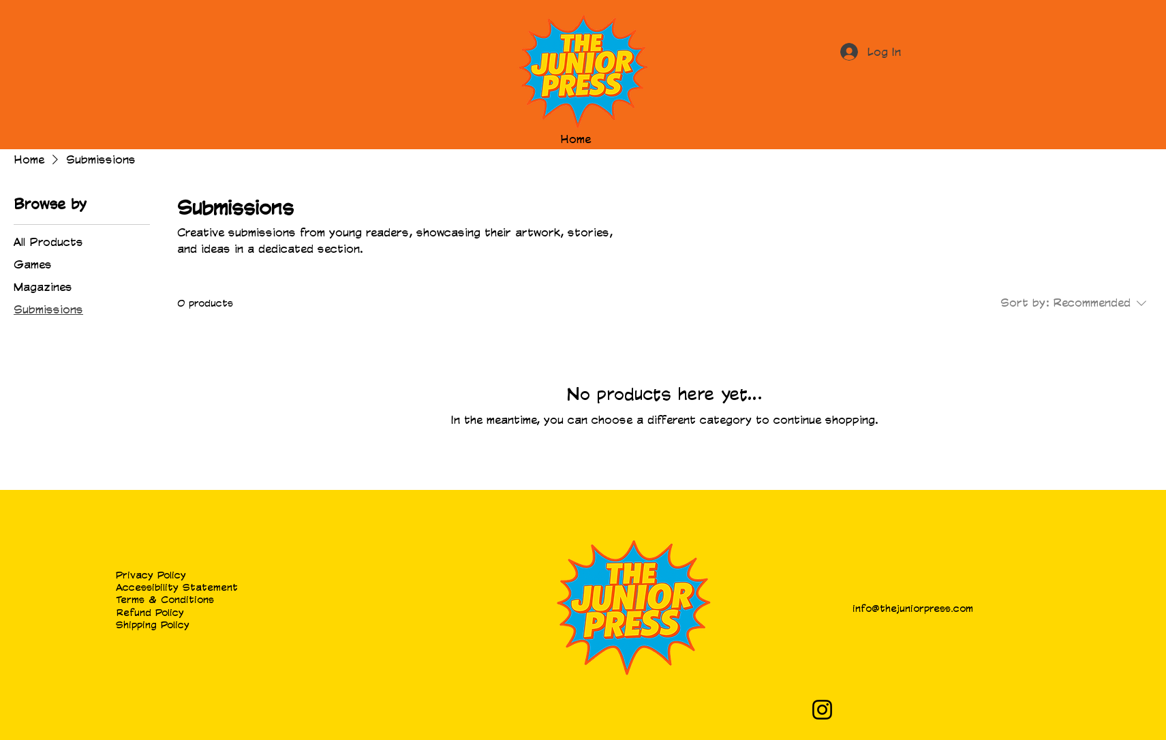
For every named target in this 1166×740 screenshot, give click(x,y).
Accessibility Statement (177, 587)
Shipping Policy (152, 624)
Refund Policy (150, 612)
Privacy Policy (151, 575)
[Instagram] (822, 709)
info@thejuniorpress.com (913, 608)
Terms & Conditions (165, 599)
